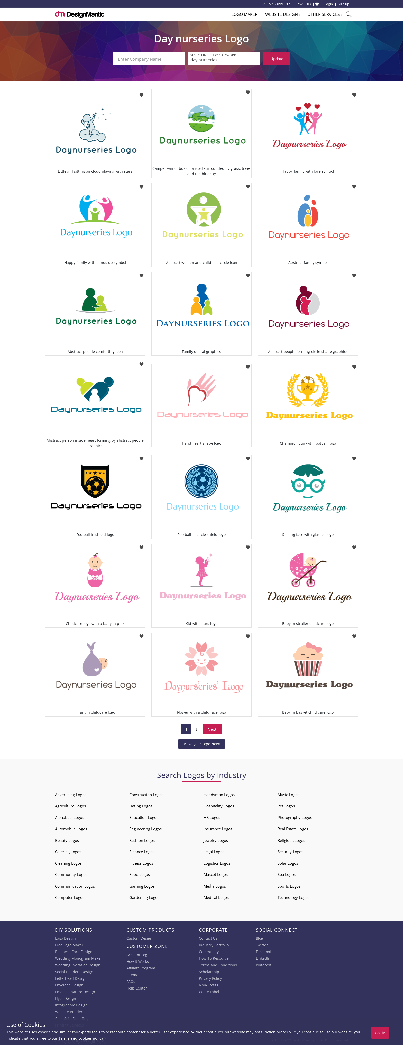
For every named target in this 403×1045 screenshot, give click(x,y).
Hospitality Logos (219, 804)
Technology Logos (293, 896)
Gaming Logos (142, 885)
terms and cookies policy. (81, 1038)
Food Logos (139, 873)
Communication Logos (75, 885)
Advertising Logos (70, 793)
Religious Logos (291, 839)
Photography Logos (295, 816)
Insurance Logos (218, 827)
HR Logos (212, 816)
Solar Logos (288, 862)
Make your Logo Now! (201, 742)
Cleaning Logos (68, 862)
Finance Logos (141, 850)
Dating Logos (140, 804)
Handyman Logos (219, 793)
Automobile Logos (71, 827)
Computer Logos (69, 896)
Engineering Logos (145, 827)
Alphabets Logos (69, 816)
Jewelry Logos (216, 839)
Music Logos (288, 793)
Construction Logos (146, 793)
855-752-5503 (301, 4)
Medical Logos (216, 896)
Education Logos (143, 816)
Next (212, 728)
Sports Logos (289, 885)
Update (276, 58)
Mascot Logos (216, 873)
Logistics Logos (217, 862)
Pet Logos (286, 804)
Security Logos (290, 850)
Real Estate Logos (293, 827)
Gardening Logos (144, 896)
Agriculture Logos (70, 804)
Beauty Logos (67, 839)
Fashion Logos (142, 839)
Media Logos (215, 885)
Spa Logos (287, 873)
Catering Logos (68, 850)
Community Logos (71, 873)
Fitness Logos (141, 862)
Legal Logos (214, 850)
